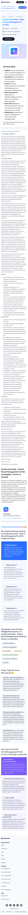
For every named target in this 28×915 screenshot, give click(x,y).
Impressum (4, 848)
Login (2, 845)
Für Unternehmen (6, 879)
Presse (3, 859)
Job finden (20, 2)
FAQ (2, 852)
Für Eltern (3, 886)
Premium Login (5, 899)
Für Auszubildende (6, 875)
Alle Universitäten (6, 889)
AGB (2, 855)
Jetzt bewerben (22, 7)
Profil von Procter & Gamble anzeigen (12, 518)
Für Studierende (5, 868)
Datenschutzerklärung (21, 911)
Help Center (4, 895)
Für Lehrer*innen (5, 882)
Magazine (3, 862)
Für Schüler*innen (6, 872)
